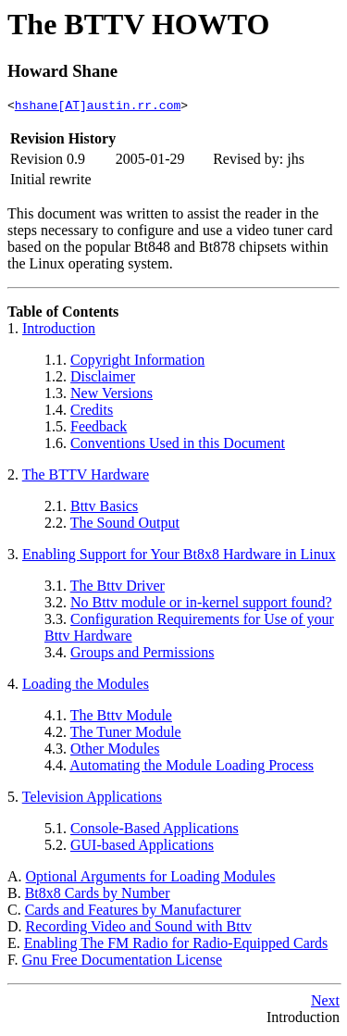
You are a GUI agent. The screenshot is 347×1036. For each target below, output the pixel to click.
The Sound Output (125, 525)
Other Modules (114, 751)
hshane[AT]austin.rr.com (97, 107)
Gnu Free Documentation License (122, 962)
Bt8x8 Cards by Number (97, 896)
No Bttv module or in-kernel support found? (201, 605)
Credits (91, 412)
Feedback (98, 429)
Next (325, 1003)
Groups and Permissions (142, 655)
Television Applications (92, 799)
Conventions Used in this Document (177, 446)
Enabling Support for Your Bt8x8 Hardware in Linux (179, 557)
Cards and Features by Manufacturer (133, 912)
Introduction (58, 331)
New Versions (111, 396)
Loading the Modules (85, 686)
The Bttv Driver (117, 588)
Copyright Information (137, 362)
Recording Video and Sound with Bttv (139, 929)
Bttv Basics (104, 509)
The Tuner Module (125, 735)
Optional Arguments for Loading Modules (151, 879)
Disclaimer (102, 379)
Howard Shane (62, 71)
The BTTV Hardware (85, 477)
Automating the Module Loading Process (191, 768)
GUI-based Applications (142, 847)
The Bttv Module (121, 718)
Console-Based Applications (154, 831)
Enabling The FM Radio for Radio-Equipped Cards (176, 946)
